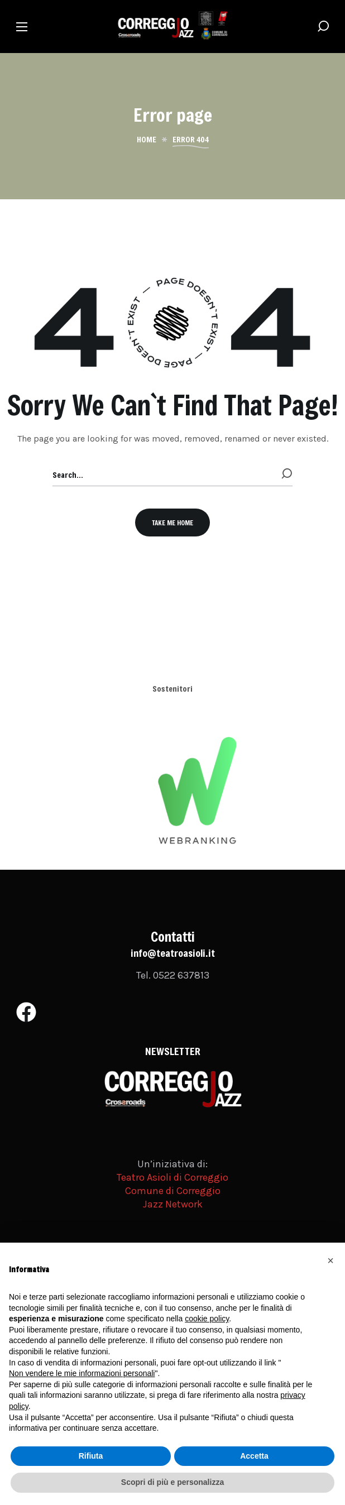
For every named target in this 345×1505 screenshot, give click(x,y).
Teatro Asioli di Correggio (172, 1177)
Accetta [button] (254, 1455)
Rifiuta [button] (91, 1455)
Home (146, 140)
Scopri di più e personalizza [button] (172, 1482)
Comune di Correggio (173, 1191)
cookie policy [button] (207, 1318)
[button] (323, 26)
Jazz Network (173, 1204)
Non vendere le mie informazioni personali (82, 1373)
